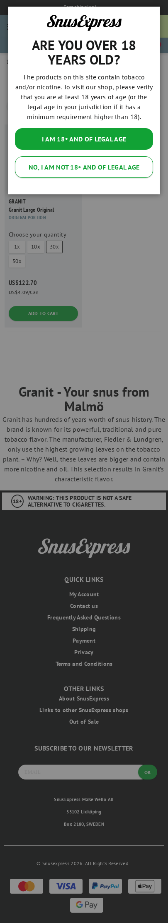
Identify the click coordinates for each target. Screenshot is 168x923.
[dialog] (84, 461)
